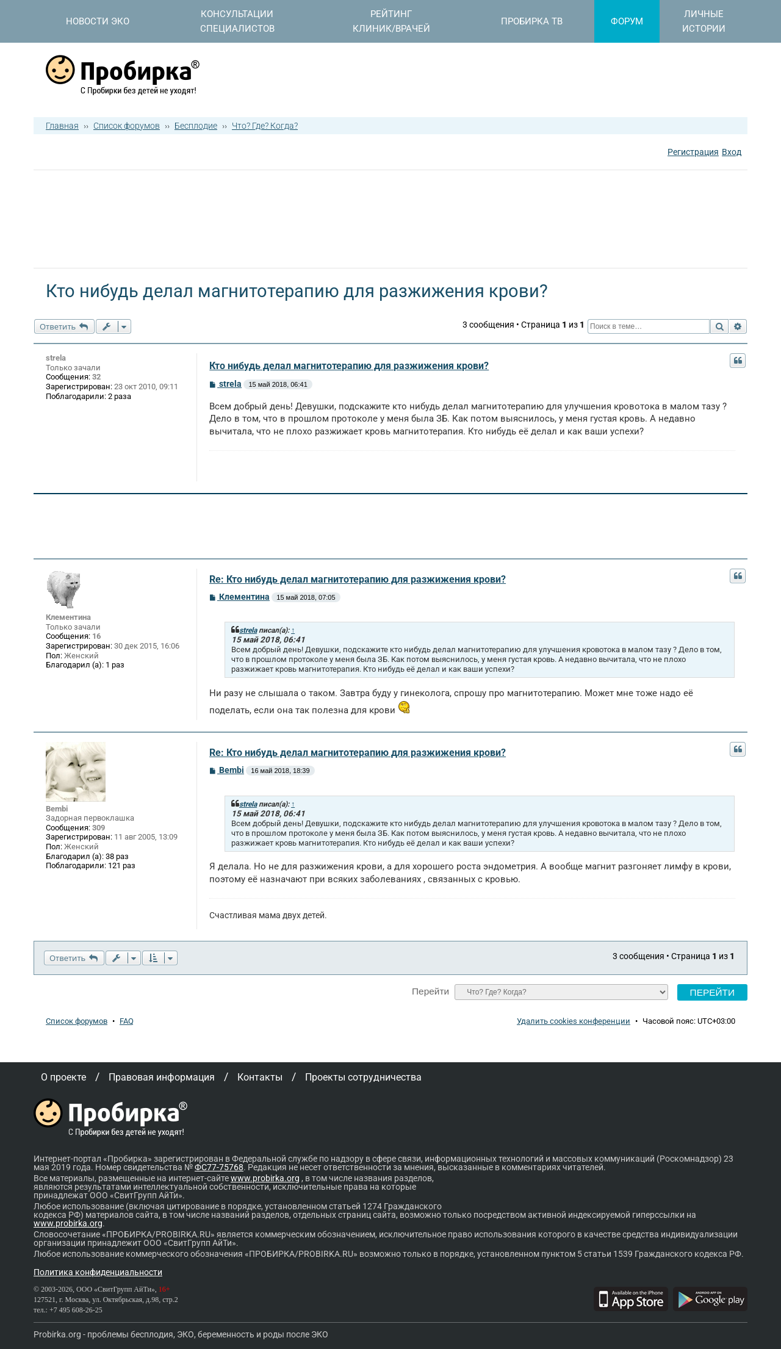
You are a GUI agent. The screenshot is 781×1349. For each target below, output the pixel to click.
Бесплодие (196, 126)
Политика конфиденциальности (98, 1272)
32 (96, 376)
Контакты (260, 1077)
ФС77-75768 (219, 1167)
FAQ (127, 1021)
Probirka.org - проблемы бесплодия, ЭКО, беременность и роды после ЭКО (181, 1334)
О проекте (63, 1077)
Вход (731, 152)
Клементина (68, 617)
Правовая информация (162, 1077)
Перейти (430, 991)
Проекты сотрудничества (363, 1077)
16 (96, 636)
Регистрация (693, 152)
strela (56, 357)
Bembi (57, 808)
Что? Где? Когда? (265, 126)
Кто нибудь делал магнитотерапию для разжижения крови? (349, 366)
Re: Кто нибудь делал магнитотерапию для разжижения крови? (357, 579)
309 (98, 827)
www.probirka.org (265, 1178)
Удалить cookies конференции (573, 1021)
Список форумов (126, 126)
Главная (62, 126)
